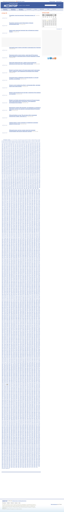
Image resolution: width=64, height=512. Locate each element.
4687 (25, 418)
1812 (21, 239)
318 (9, 154)
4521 (34, 407)
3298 (37, 331)
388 (22, 157)
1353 (21, 210)
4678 (5, 418)
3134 (12, 322)
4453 (34, 403)
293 (2, 153)
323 (19, 154)
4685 (21, 418)
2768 (30, 298)
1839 (5, 241)
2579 (25, 287)
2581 (30, 287)
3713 (14, 358)
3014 (9, 314)
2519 (5, 283)
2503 (7, 282)
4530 (16, 408)
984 (37, 187)
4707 (32, 419)
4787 (21, 424)
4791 (30, 424)
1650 (39, 228)
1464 (2, 218)
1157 (39, 198)
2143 (39, 259)
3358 (18, 335)
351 (32, 155)
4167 (2, 386)
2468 (5, 280)
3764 (14, 361)
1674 (16, 230)
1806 (7, 239)
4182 (37, 386)
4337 (2, 397)
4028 (34, 377)
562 (34, 166)
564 (37, 166)
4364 (25, 398)
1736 (2, 235)
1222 (32, 202)
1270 (25, 205)
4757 (30, 422)
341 (13, 155)
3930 (5, 371)
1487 (16, 219)
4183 (39, 386)
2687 (39, 293)
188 (2, 148)
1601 (5, 226)
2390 (21, 275)
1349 (12, 210)
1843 (14, 241)
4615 (16, 414)
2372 (18, 274)
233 (8, 150)
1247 (12, 204)
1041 (7, 191)
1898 (23, 244)
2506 (14, 282)
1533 (5, 222)
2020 (30, 252)
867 (15, 182)
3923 (28, 370)
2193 (37, 262)
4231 (32, 389)
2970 (25, 311)
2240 (28, 265)
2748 (23, 297)
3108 (30, 319)
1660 (23, 229)
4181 (34, 386)
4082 (2, 381)
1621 (12, 227)
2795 (14, 300)
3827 (2, 365)
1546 (34, 222)
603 (32, 168)
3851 (18, 366)
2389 (18, 275)
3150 (9, 323)
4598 (16, 413)
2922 (32, 308)
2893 (5, 307)
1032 (25, 190)
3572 (2, 349)
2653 (39, 291)
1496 (37, 219)
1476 (30, 218)
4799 (9, 425)
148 (6, 146)
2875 (2, 306)
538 (28, 165)
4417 (30, 401)
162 (32, 146)
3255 (16, 329)
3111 (37, 319)
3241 (23, 328)
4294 (21, 394)
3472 (7, 343)
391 (28, 157)
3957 (28, 372)
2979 (7, 312)
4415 (25, 401)
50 (39, 140)
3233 (5, 328)
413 (30, 158)
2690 (7, 294)
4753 (21, 422)
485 (8, 163)
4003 (16, 376)
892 (22, 183)
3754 (30, 360)
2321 (18, 271)
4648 (14, 416)
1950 (25, 247)
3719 (28, 358)
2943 (2, 310)
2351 (9, 273)
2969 (23, 311)
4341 (12, 397)
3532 (28, 346)
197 (19, 148)
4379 (21, 399)
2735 (32, 296)
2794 (12, 300)
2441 (21, 278)
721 (17, 174)
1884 (30, 243)
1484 (9, 219)
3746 (12, 360)
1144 (9, 198)
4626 (2, 415)
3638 (37, 352)
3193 (30, 325)
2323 (23, 271)
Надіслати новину (52, 1)
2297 (2, 270)
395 (35, 157)
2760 (12, 298)
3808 (37, 363)
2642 (14, 291)
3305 (14, 332)
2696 (21, 294)
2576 (18, 287)
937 (28, 185)
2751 (30, 297)
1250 (18, 204)
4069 (12, 380)
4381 (25, 399)
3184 (9, 325)
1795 (21, 238)
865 (11, 182)
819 (4, 180)
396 (37, 157)
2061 (7, 255)
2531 (32, 283)
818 (2, 180)
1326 (37, 208)
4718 (18, 420)
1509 (28, 220)
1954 (34, 247)
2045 (9, 254)
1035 (32, 190)
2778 (14, 299)
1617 (2, 227)
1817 (32, 239)
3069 (18, 317)
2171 (25, 261)
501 (37, 163)
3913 (5, 370)
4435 (32, 402)
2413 (34, 276)
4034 (9, 378)
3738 (32, 359)
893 (24, 183)
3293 (25, 331)
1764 (28, 236)
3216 (5, 327)
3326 (23, 333)
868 (17, 182)
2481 (34, 280)
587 (2, 168)
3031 (9, 315)
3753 (28, 360)
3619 (32, 351)
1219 (25, 202)
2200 (14, 263)
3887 (23, 368)
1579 (32, 224)
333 (37, 154)
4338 (5, 397)
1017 (30, 189)
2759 (9, 298)
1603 (9, 226)
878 (35, 182)
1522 (18, 221)
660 (21, 171)
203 (30, 148)
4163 (32, 385)
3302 (7, 332)
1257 (34, 204)
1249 (16, 204)
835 (34, 180)
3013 (7, 314)
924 (4, 185)
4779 (2, 424)
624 (32, 169)
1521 (16, 221)
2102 (23, 257)
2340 (23, 272)
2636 (39, 290)
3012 (5, 314)
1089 (39, 193)
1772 (7, 237)
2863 (14, 305)
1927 (12, 246)
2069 (25, 255)
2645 (21, 291)
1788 (5, 238)
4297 (28, 394)
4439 (2, 403)
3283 (2, 331)
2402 (9, 276)
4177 (25, 386)
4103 (12, 382)
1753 (2, 236)
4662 (7, 417)
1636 (7, 228)
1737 (5, 235)
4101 (7, 382)
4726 (37, 420)
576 (21, 167)
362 (13, 156)
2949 (16, 310)
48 (36, 140)
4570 (30, 411)
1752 (39, 235)
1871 (39, 242)
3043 (37, 315)
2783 (25, 299)
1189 (34, 200)
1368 (16, 211)
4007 (25, 376)
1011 (16, 189)
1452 (14, 217)
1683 (37, 230)
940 (34, 185)
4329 (23, 396)
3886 (21, 368)
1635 (5, 228)
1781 (28, 237)
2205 (25, 263)
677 (13, 172)
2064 (14, 255)
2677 (16, 293)
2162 (5, 261)
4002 (14, 376)
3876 (37, 367)
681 (21, 172)
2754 (37, 297)
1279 (7, 206)
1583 (2, 225)
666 (32, 171)
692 (2, 173)
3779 (9, 362)
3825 (37, 364)
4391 (9, 400)
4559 (5, 411)
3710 (7, 358)
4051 (9, 379)
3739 (34, 359)
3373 (14, 336)
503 (2, 164)
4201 (2, 388)
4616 (18, 414)
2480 (32, 280)
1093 (9, 194)
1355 (25, 210)
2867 (23, 305)
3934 (14, 371)
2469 (7, 280)
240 (21, 150)
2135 (21, 259)
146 (2, 146)
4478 (14, 405)
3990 (25, 375)
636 (15, 170)
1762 (23, 236)
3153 (16, 323)
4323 (9, 396)
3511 (18, 345)
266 (30, 151)
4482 (23, 405)
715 (6, 174)
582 (32, 167)
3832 (14, 365)
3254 (14, 329)
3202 (12, 326)
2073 (34, 255)
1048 (23, 191)
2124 (34, 258)
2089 (32, 256)
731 (35, 174)
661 (22, 171)
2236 (18, 265)
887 (13, 183)
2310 (32, 270)
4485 (30, 405)
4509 (7, 407)
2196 (5, 263)
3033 (14, 315)
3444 (21, 341)
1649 (37, 228)
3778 (7, 362)
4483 (25, 405)
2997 (9, 313)
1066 (25, 192)
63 (19, 141)
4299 (32, 394)
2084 (21, 256)
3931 (7, 371)
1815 (28, 239)
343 (17, 155)
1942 (7, 247)
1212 (9, 202)
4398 (25, 400)
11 (22, 139)
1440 (25, 216)
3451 (37, 341)
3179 (37, 324)
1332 (12, 209)
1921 (37, 245)
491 (19, 163)
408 (21, 158)
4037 (16, 378)
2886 (28, 306)
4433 (28, 402)
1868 (32, 242)
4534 (25, 408)
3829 (7, 365)
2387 (14, 275)
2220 (21, 264)
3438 (7, 341)
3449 (32, 341)
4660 (2, 417)
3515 (28, 345)
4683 (16, 418)
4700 (16, 419)
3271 (14, 330)
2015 (18, 252)
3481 (28, 343)
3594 (14, 350)
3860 (39, 366)
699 (15, 173)
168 (4, 147)
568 (6, 167)
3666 (23, 354)
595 (17, 168)
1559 (25, 223)
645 (32, 170)
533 (19, 165)
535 (22, 165)
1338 (25, 209)
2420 (12, 277)
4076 (28, 380)
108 (9, 144)
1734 (37, 234)
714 (4, 174)
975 (21, 187)
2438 (14, 278)
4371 (2, 399)
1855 (2, 242)
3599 (25, 350)
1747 (28, 235)
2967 (18, 311)
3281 (37, 330)
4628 (7, 415)
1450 (9, 217)
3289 (16, 331)
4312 (23, 395)
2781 (21, 299)
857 (35, 181)
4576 (5, 412)
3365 (34, 335)
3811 (5, 364)
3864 (9, 367)
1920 (34, 245)
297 (9, 153)
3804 (28, 363)
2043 (5, 254)
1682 (34, 230)
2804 (34, 300)
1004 (38, 188)
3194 (32, 325)
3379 (28, 336)
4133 (2, 384)
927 (9, 185)
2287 (18, 269)
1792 (14, 238)
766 (22, 176)
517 (28, 164)
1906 (2, 245)
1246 (9, 204)
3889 (28, 368)
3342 (21, 334)
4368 (34, 398)
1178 (9, 200)
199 (22, 148)
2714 (23, 295)
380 (8, 157)
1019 (34, 189)
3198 (2, 326)
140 (30, 145)
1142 (5, 198)
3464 (28, 342)
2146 (7, 260)
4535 (28, 408)
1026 (12, 190)
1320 (23, 208)
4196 (30, 387)
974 (19, 187)
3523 (7, 346)
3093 (34, 318)
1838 (2, 241)
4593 (5, 413)
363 (15, 156)
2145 (5, 260)
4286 (2, 394)
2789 (39, 299)
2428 (30, 277)
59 (13, 141)
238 (17, 150)
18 (32, 139)
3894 (39, 368)
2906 (34, 307)
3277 (28, 330)
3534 (32, 346)
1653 (7, 229)
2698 (25, 294)
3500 (32, 344)
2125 (37, 258)
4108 (23, 382)
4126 (25, 383)
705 (26, 173)
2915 (16, 308)
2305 (21, 270)
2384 (7, 275)
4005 (21, 376)
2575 (16, 287)
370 (28, 156)
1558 (23, 223)
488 (13, 163)
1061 (14, 192)
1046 (18, 191)
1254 (28, 204)
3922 (25, 370)
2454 (12, 279)
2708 (9, 295)
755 (2, 176)
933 (21, 185)
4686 (23, 418)
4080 (37, 380)
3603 (34, 350)
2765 (23, 298)
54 (6, 141)
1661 (25, 229)
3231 (39, 327)
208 (39, 148)
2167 (16, 261)
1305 (28, 207)
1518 (9, 221)
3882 (12, 368)
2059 (2, 255)
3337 (9, 334)
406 (17, 158)
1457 (25, 217)
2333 (7, 272)
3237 (14, 328)
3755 (32, 360)
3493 (16, 344)
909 (15, 184)
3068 (16, 317)
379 (6, 157)
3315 (37, 332)
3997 (2, 376)
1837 (39, 240)
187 (39, 147)
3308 (21, 332)
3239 (18, 328)
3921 (23, 370)
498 (32, 163)
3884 (16, 368)
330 (32, 154)
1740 (12, 235)
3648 (21, 353)
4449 (25, 403)
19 (33, 139)
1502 (12, 220)
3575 (9, 349)
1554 (14, 223)
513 (21, 164)
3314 (34, 332)
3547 (23, 347)
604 (34, 168)
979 (28, 187)
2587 (5, 288)
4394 (16, 400)
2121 (28, 258)
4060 (30, 379)
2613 (25, 289)
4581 (16, 412)
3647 (18, 353)
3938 (23, 371)
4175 (21, 386)
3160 (32, 323)
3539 (5, 347)
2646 (23, 291)
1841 (9, 241)
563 (35, 166)
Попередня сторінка (6, 139)
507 (9, 164)
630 (4, 170)
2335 (12, 272)
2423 (18, 277)
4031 (2, 378)
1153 (30, 198)
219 (21, 149)
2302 (14, 270)
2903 (28, 307)
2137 (25, 259)
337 (6, 155)
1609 (23, 226)
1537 (14, 222)
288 (32, 152)
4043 (30, 378)
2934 (21, 309)
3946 (2, 372)
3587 (37, 349)
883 (6, 183)
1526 (28, 221)
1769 (39, 236)
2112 (7, 258)
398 (2, 158)
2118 (21, 258)
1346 (5, 210)
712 (39, 173)
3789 (32, 362)
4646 (9, 416)
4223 (14, 389)
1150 (23, 198)
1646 (30, 228)
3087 (21, 318)
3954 (21, 372)
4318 (37, 395)
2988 (28, 312)
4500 (25, 406)
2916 (18, 308)
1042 (9, 191)
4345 (21, 397)
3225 (25, 327)
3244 (30, 328)
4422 (2, 402)
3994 (34, 375)
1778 (21, 237)
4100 (5, 382)
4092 (25, 381)
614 (13, 169)
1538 (16, 222)
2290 (25, 269)
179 (24, 147)
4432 (25, 402)
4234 (39, 389)
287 (30, 152)
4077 (30, 380)
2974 (34, 311)
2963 (9, 311)
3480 (25, 343)
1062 (16, 192)
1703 (5, 233)
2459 (23, 279)
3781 (14, 362)
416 (35, 158)
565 (39, 166)
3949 (9, 372)
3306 (16, 332)
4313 (25, 395)
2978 (5, 312)
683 (24, 172)
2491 (18, 281)
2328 (34, 271)
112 (17, 144)
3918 (16, 370)
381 (9, 157)
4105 (16, 382)
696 (9, 173)
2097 (12, 257)
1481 (2, 219)
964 (39, 186)
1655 (12, 229)
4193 (23, 387)
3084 (14, 318)
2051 (23, 254)
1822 (5, 240)
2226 (34, 264)
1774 (12, 237)
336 (4, 155)
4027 (32, 377)
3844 (2, 366)
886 (11, 183)
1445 (37, 216)
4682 (14, 418)
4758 (32, 422)
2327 (32, 271)
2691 (9, 294)
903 (4, 184)
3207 (23, 326)
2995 (5, 313)
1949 (23, 247)
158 (24, 146)
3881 (9, 368)
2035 (25, 253)
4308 (14, 395)
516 (26, 164)
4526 (7, 408)
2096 (9, 257)
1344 (39, 209)
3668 (28, 354)
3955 (23, 372)
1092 (7, 194)
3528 (18, 346)
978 (26, 187)
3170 (16, 324)
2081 (14, 256)
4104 (14, 382)
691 (39, 172)
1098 (21, 194)
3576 (12, 349)
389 (24, 157)
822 (9, 180)
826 (17, 180)
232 (6, 150)
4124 (21, 383)
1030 (21, 190)
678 (15, 172)
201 (26, 148)
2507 (16, 282)
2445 (30, 278)
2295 (37, 269)
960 (32, 186)
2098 (14, 257)
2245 (39, 265)
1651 (2, 229)
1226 (2, 203)
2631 (28, 290)
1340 (30, 209)
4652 (23, 416)
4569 (28, 411)
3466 (32, 342)
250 (39, 150)
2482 (37, 280)
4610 (5, 414)
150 (9, 146)
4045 (34, 378)
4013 (39, 376)
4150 (2, 385)
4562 (12, 411)
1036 (34, 190)
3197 (39, 325)
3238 (16, 328)
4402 (34, 400)
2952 (23, 310)
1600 (2, 226)
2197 (7, 263)
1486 (14, 219)
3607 (5, 351)
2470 (9, 280)
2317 (9, 271)
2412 (32, 276)
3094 (37, 318)
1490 (23, 219)
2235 (16, 265)
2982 (14, 312)
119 (30, 144)
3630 (18, 352)
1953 (32, 247)
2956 (32, 310)
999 (26, 188)
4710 (39, 419)
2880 (14, 306)
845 (13, 181)
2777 (12, 299)
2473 (16, 280)
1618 (5, 227)
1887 (37, 243)
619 (22, 169)
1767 (34, 236)
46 (33, 140)
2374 (23, 274)
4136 (9, 384)
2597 (28, 288)
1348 (9, 210)
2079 (9, 256)
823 (11, 180)
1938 (37, 246)
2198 (9, 263)
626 (35, 169)
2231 (7, 265)
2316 (7, 271)
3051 (16, 316)
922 (39, 184)
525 (4, 165)
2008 (2, 252)
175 (17, 147)
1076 (9, 193)
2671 (2, 293)
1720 (5, 234)
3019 (21, 314)
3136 (16, 322)
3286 (9, 331)
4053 (14, 379)
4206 (14, 388)
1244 (5, 204)
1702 (2, 233)
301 (17, 153)
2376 (28, 274)
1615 (37, 226)
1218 (23, 202)
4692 (37, 418)
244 (28, 150)
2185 (18, 262)
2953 (25, 310)
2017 (23, 252)
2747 (21, 297)
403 (11, 158)
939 (32, 185)
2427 (28, 277)
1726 (18, 234)
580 (28, 167)
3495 (21, 344)
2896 (12, 307)
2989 (30, 312)
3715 (18, 358)
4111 (30, 382)
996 (21, 188)
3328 (28, 333)
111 (15, 144)
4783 (12, 424)
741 (15, 175)
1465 (5, 218)
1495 (34, 219)
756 (4, 176)
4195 (28, 387)
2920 (28, 308)
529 (11, 165)
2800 (25, 300)
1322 (28, 208)
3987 (18, 375)
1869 (34, 242)
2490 (16, 281)
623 (30, 169)
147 (4, 146)
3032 (12, 315)
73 (33, 141)
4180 (32, 386)
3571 (39, 348)
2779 (16, 299)
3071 (23, 317)
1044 (14, 191)
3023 (30, 314)
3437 (5, 341)
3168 (12, 324)
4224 (16, 389)
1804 (2, 239)
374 (35, 156)
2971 (28, 311)
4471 (37, 404)
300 (15, 153)
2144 (2, 260)
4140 (18, 384)
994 (17, 188)
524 (2, 165)
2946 (9, 310)
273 (4, 152)
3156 (23, 323)
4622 (32, 414)
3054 (23, 316)
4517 (25, 407)
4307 (12, 395)
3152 (14, 323)
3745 (9, 360)
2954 (28, 310)
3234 (7, 328)
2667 (32, 292)
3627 (12, 352)
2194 (39, 262)
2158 (34, 260)
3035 (18, 315)
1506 (21, 220)
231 (4, 150)
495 (26, 163)
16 (29, 139)
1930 (18, 246)
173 (13, 147)
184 (34, 147)
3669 (30, 354)
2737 (37, 296)
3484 (34, 343)
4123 (18, 383)
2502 (5, 282)
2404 (14, 276)
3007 (32, 313)
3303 (9, 332)
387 (21, 157)
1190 (37, 200)
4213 (30, 388)
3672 (37, 354)
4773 (28, 423)
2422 (16, 277)
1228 (7, 203)
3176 (30, 324)
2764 (21, 298)
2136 (23, 259)
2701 (32, 294)
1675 (18, 230)
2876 (5, 306)
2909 (2, 308)
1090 (2, 194)
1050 (28, 191)
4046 (37, 378)
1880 (21, 243)
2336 (14, 272)
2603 (2, 289)
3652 (30, 353)
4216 (37, 388)
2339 (21, 272)
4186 (7, 387)
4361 (18, 398)
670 (39, 171)
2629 (23, 290)
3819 (23, 364)
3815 (14, 364)
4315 (30, 395)
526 (6, 165)
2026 (5, 253)
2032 (18, 253)
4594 (7, 413)
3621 (37, 351)
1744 (21, 235)
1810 (16, 239)
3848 (12, 366)
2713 (21, 295)
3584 (30, 349)
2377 (30, 274)
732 (37, 174)
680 (19, 172)
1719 (2, 234)
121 (34, 144)
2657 (9, 292)
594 (15, 168)
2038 (32, 253)
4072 (18, 380)
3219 (12, 327)
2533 (37, 283)
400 (6, 158)
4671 (28, 417)
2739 (2, 297)
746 (24, 175)
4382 (28, 399)
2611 (21, 289)
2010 (7, 252)
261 (21, 151)
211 (6, 149)
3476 (16, 343)
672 (4, 172)
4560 (7, 411)
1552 (9, 223)
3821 (28, 364)
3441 (14, 341)
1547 (37, 222)
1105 (37, 194)
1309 (37, 207)
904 (6, 184)
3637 (34, 352)
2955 (30, 310)
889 (17, 183)
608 (2, 169)
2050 (21, 254)
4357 (9, 398)
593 (13, 168)
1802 (37, 238)
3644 (12, 353)
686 (30, 172)
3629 (16, 352)
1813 (23, 239)
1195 (9, 201)
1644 (25, 228)
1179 (12, 200)
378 (4, 157)
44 (30, 140)
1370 (21, 211)
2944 (5, 310)
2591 (14, 288)
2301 (12, 270)
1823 (7, 240)
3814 (12, 364)
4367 (32, 398)
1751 (37, 235)
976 (22, 187)
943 (39, 185)
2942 (39, 309)
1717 (37, 233)
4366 (30, 398)
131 (13, 145)
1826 (14, 240)
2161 (2, 261)
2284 (12, 269)
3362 (28, 335)
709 (34, 173)
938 (30, 185)
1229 (9, 203)
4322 (7, 396)
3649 (23, 353)
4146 (32, 384)
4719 (21, 420)
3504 (2, 345)
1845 (18, 241)
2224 (30, 264)
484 (6, 163)
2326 (30, 271)
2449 (39, 278)
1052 (32, 191)
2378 (32, 274)
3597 (21, 350)
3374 (16, 336)
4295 (23, 394)
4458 (7, 404)
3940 (28, 371)
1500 (7, 220)
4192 (21, 387)
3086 (18, 318)
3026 (37, 314)
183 (32, 147)
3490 (9, 344)
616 (17, 169)
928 (11, 185)
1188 (32, 200)
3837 (25, 365)
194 (13, 148)
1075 (7, 193)
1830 (23, 240)
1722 (9, 234)
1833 (30, 240)
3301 (5, 332)
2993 (39, 312)
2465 (37, 279)
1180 (14, 200)
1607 (18, 226)
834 (32, 180)
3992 (30, 375)
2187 (23, 262)
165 (37, 146)
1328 (2, 209)
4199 (37, 387)
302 (19, 153)
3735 (25, 359)
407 (19, 158)
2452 (7, 279)
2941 (37, 309)
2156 (30, 260)
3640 (2, 353)
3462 (23, 342)
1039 (2, 191)
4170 (9, 386)
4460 (12, 404)
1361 (39, 210)
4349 (30, 397)
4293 (18, 394)
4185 (5, 387)
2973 (32, 311)
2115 (14, 258)
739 (11, 175)
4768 (16, 423)
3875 (34, 367)
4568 (25, 411)
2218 (16, 264)
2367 (7, 274)
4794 (37, 424)
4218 (2, 389)
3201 (9, 326)
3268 (7, 330)
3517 (32, 345)
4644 (5, 416)
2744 (14, 297)
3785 (23, 362)
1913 (18, 245)
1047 (21, 191)
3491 (12, 344)
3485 (37, 343)
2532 (34, 283)
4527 (9, 408)
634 (11, 170)
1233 (18, 203)
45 (32, 140)
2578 (23, 287)
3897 (7, 369)
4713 (7, 420)
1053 (34, 191)
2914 (14, 308)
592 (11, 168)
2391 (23, 275)
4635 (23, 415)
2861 (9, 305)
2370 (14, 274)
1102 (30, 194)
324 (21, 154)
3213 (37, 326)
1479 (37, 218)
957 (26, 186)
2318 (12, 271)
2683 (30, 293)
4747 (7, 422)
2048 (16, 254)
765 (21, 176)
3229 (34, 327)
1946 (16, 247)
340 (11, 155)
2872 (34, 305)
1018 (32, 189)
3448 (30, 341)
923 (2, 185)
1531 (39, 221)
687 (32, 172)
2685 (34, 293)
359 (8, 156)
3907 (30, 369)
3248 (39, 328)
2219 (18, 264)
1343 (37, 209)
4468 (30, 404)
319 (11, 154)
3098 (7, 319)
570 (9, 167)
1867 (30, 242)
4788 (23, 424)
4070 (14, 380)
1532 (2, 222)
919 (34, 184)
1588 (14, 225)
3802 (23, 363)
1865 (25, 242)
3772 (32, 361)
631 (6, 170)
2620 (2, 290)
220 (22, 149)
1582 (39, 224)
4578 (9, 412)
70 (29, 141)
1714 (30, 233)
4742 (34, 421)
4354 (2, 398)
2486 (7, 281)
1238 (30, 203)
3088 (23, 318)
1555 (16, 223)
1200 (21, 201)
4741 (32, 421)
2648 (28, 291)
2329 (37, 271)
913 (22, 184)
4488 (37, 405)
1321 (25, 208)
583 (34, 167)
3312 (30, 332)
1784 (34, 237)
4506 (39, 406)
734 (2, 175)
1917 (28, 245)
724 (22, 174)
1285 (21, 206)
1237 (28, 203)
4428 (16, 402)
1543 (28, 222)
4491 (5, 406)
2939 (32, 309)
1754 (5, 236)
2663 (23, 292)
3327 (25, 333)
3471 (5, 343)
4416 (28, 401)
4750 (14, 422)
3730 (14, 359)
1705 (9, 233)
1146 (14, 198)
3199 (5, 326)
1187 (30, 200)
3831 (12, 365)
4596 (12, 413)
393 (32, 157)
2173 (30, 261)
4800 (12, 425)
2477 (25, 280)
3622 (39, 351)
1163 (14, 199)
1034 (30, 190)
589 (6, 168)
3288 (14, 331)
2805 (37, 300)
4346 (23, 397)
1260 (2, 205)
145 (39, 145)
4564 (16, 411)
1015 (25, 189)
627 (37, 169)
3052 (18, 316)
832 (28, 180)
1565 (39, 223)
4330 (25, 396)
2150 (16, 260)
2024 (39, 252)
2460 (25, 279)
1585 (7, 225)
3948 (7, 372)
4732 (12, 421)
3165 (5, 324)
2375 (25, 274)
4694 (2, 419)
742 (17, 175)
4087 (14, 381)
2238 (23, 265)
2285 (14, 269)
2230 (5, 265)
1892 (9, 244)
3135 (14, 322)
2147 (9, 260)
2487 (9, 281)
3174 (25, 324)
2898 (16, 307)
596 (19, 168)
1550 (5, 223)
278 (13, 152)
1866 (28, 242)
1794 (18, 238)
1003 (35, 188)
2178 (2, 262)
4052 (12, 379)
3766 (18, 361)
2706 (5, 295)
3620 (34, 351)
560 (30, 166)
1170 (30, 199)
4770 (21, 423)
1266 (16, 205)
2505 (12, 282)
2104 (28, 257)
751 (34, 175)
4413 (21, 401)
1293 (39, 206)
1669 (5, 230)
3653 (32, 353)
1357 (30, 210)
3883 (14, 368)
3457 (12, 342)
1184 (23, 200)
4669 (23, 417)
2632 (30, 290)
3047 (7, 316)
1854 (39, 241)
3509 (14, 345)
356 (2, 156)
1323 (30, 208)
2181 (9, 262)
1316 (14, 208)
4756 (28, 422)
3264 (37, 329)
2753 (34, 297)
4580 (14, 412)
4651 (21, 416)
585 (37, 167)
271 (39, 151)
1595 (30, 225)
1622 (14, 227)
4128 (30, 383)
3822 (30, 364)
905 (8, 184)
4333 (32, 396)
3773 (34, 361)
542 (35, 165)
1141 (2, 198)
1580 (34, 224)
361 (11, 156)
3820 (25, 364)
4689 (30, 418)
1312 (5, 208)
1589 (16, 225)
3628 (14, 352)
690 (37, 172)
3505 (5, 345)
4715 (12, 420)
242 (24, 150)
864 (9, 182)
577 (22, 167)
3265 (39, 329)
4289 (9, 394)
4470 (34, 404)
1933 (25, 246)
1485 (12, 219)
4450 (28, 403)
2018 (25, 252)
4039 (21, 378)
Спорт (48, 9)
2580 (28, 287)
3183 (7, 325)
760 (11, 176)
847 (17, 181)
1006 (5, 189)
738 (9, 175)
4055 (18, 379)
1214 (14, 202)
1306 (30, 207)
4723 (30, 420)
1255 (30, 204)
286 (28, 152)
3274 (21, 330)
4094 (30, 381)
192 (9, 148)
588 (4, 168)
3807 (34, 363)
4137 (12, 384)
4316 (32, 395)
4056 (21, 379)
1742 (16, 235)
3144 (34, 322)
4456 (2, 404)
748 (28, 175)
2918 (23, 308)
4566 (21, 411)
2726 (12, 296)
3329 (30, 333)
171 (9, 147)
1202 (25, 201)
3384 (39, 336)
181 (28, 147)
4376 (14, 399)
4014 (2, 377)
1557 (21, 223)
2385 (9, 275)
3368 (2, 336)
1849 (28, 241)
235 (11, 150)
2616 (32, 289)
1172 (34, 199)
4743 (37, 421)
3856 (30, 366)
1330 (7, 209)
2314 (2, 271)
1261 (5, 205)
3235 (9, 328)
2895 (9, 307)
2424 (21, 277)
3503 (39, 344)
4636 (25, 415)
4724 (32, 420)
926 (8, 185)
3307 (18, 332)
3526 (14, 346)
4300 (34, 394)
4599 (18, 413)
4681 (12, 418)
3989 (23, 375)
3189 (21, 325)
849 (21, 181)
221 (24, 149)
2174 (32, 261)
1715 (32, 233)
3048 (9, 316)
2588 (7, 288)
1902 (32, 244)
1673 (14, 230)
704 (24, 173)
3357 (16, 335)
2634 (34, 290)
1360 (37, 210)
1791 (12, 238)
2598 (30, 288)
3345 (28, 334)
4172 (14, 386)
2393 (28, 275)
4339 (7, 397)
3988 (21, 375)
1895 (16, 244)
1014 (23, 189)
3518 (34, 345)
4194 (25, 387)
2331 (2, 272)
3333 (39, 333)
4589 (34, 412)
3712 (12, 358)
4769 (18, 423)
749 (30, 175)
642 (26, 170)
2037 (30, 253)
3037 (23, 315)
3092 (32, 318)
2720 (37, 295)
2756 (2, 298)
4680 (9, 418)
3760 (5, 361)
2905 (32, 307)
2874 (39, 305)
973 (17, 187)
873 (26, 182)
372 (32, 156)
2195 (2, 263)
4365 (28, 398)
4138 (14, 384)
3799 (16, 363)
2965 (14, 311)
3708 (2, 358)
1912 (16, 245)
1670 (7, 230)
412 (28, 158)
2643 (16, 291)
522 (37, 164)
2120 (25, 258)
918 (32, 184)
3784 (21, 362)
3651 (28, 353)
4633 (18, 415)
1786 (39, 237)
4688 (28, 418)
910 (17, 184)
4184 (2, 387)
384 (15, 157)
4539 (37, 408)
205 (34, 148)
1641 (18, 228)
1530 (37, 221)
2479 (30, 280)
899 (35, 183)
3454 (5, 342)
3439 (9, 341)
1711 (23, 233)
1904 (37, 244)
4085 (9, 381)
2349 (5, 273)
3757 (37, 360)
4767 (14, 423)
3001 (18, 313)
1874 (7, 243)
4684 (18, 418)
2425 (23, 277)
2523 (14, 283)
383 (13, 157)
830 (24, 180)
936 (26, 185)
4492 (7, 406)
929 (13, 185)
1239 (32, 203)
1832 (28, 240)
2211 (39, 263)
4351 (34, 397)
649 (39, 170)
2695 (18, 294)
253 (6, 151)
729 (32, 174)
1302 (21, 207)
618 (21, 169)
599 (24, 168)
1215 (16, 202)
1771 (5, 237)
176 (19, 147)
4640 (34, 415)
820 (6, 180)
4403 (37, 400)
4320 (2, 396)
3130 (2, 322)
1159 (5, 199)
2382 (2, 275)
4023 (23, 377)
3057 (30, 316)
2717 (30, 295)
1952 (30, 247)
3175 (28, 324)
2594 (21, 288)
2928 (7, 309)
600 (26, 168)
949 (11, 186)
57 (10, 141)
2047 (14, 254)
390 (26, 157)
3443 (18, 341)
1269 (23, 205)
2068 (23, 255)
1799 (30, 238)
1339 (28, 209)
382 (11, 157)
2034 (23, 253)
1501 (9, 220)
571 (11, 167)
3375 (18, 336)
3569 (34, 348)
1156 (37, 198)
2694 (16, 294)
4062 (34, 379)
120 (32, 144)
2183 (14, 262)
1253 (25, 204)
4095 (32, 381)
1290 (32, 206)
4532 (21, 408)
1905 (39, 244)
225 (32, 149)
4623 (34, 414)
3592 (9, 350)
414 (32, 158)
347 (24, 155)
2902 (25, 307)
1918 (30, 245)
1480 (39, 218)
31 (12, 140)
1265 (14, 205)
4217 (39, 388)
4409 (12, 401)
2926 (2, 309)
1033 (28, 190)
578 (24, 167)
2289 (23, 269)
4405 (2, 401)
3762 (9, 361)
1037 (37, 190)
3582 (25, 349)
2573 (12, 287)
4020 (16, 377)
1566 (2, 224)
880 (39, 182)
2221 (23, 264)
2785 (30, 299)
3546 (21, 347)
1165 (18, 199)
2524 (16, 283)
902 (2, 184)
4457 (5, 404)
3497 (25, 344)
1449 (7, 217)
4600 (21, 413)
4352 (37, 397)
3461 (21, 342)
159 (26, 146)
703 (22, 173)
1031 (23, 190)
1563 (34, 223)
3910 (37, 369)
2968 (21, 311)
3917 (14, 370)
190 (6, 148)
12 (23, 139)
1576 (25, 224)
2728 (16, 296)
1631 (34, 227)
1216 (18, 202)
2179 (5, 262)
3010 (39, 313)
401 (8, 158)
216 (15, 149)
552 (15, 166)
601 (28, 168)
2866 (21, 305)
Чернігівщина (5, 9)
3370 (7, 336)
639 (21, 170)
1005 (2, 189)
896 (30, 183)
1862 (18, 242)
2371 (16, 274)
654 (9, 171)
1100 (25, 194)
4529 (14, 408)
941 (35, 185)
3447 (28, 341)
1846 (21, 241)
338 (8, 155)
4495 (14, 406)
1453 (16, 217)
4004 (18, 376)
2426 (25, 277)
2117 (18, 258)
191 (8, 148)
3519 (37, 345)
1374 (30, 211)
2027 (7, 253)
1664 (32, 229)
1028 (16, 190)
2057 (37, 254)
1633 (39, 227)
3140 (25, 322)
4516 (23, 407)
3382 (34, 336)
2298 (5, 270)
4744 (39, 421)
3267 (5, 330)
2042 (2, 254)
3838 (28, 365)
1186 (28, 200)
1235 (23, 203)
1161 (9, 199)
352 (34, 155)
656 (13, 171)
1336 (21, 209)
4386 (37, 399)
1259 (39, 204)
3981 (5, 375)
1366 (12, 211)
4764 (7, 423)
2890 (37, 306)
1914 (21, 245)
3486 (39, 343)
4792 (32, 424)
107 (8, 144)
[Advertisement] (21, 42)
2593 (18, 288)
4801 (14, 425)
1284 (18, 206)
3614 (21, 351)
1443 (32, 216)
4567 (23, 411)
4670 (25, 417)
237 (15, 150)
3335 (5, 334)
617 (19, 169)
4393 (14, 400)
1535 (9, 222)
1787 (2, 238)
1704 (7, 233)
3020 (23, 314)
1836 (37, 240)
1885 (32, 243)
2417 (5, 277)
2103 (25, 257)
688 (34, 172)
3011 (2, 314)
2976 (39, 311)
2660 (16, 292)
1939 (39, 246)
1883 (28, 243)
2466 (39, 279)
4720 (23, 420)
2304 (18, 270)
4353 (39, 397)
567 (4, 167)
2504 (9, 282)
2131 (12, 259)
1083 (25, 193)
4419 (34, 401)
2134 (18, 259)
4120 (12, 383)
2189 (28, 262)
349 (28, 155)
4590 (37, 412)
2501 (2, 282)
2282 (7, 269)
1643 (23, 228)
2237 (21, 265)
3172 (21, 324)
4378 (18, 399)
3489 (7, 344)
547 (6, 166)
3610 (12, 351)
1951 (28, 247)
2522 (12, 283)
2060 (5, 255)
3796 (9, 363)
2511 (25, 282)
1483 (7, 219)
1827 (16, 240)
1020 (37, 189)
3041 (32, 315)
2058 (39, 254)
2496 (30, 281)
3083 (12, 318)
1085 (30, 193)
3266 (2, 330)
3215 (2, 327)
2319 (14, 271)
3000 (16, 313)
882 (4, 183)
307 (28, 153)
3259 (25, 329)
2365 (2, 274)
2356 (21, 273)
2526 (21, 283)
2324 (25, 271)
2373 (21, 274)
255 (9, 151)
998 (24, 188)
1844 (16, 241)
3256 (18, 329)
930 (15, 185)
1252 (23, 204)
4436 (34, 402)
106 (6, 144)
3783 (18, 362)
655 (11, 171)
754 (39, 175)
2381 (39, 274)
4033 (7, 378)
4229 (28, 389)
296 (8, 153)
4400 (30, 400)
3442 (16, 341)
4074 (23, 380)
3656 (39, 353)
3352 (5, 335)
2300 (9, 270)
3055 (25, 316)
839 (2, 181)
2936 (25, 309)
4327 (18, 396)
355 (39, 155)
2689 (5, 294)
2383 (5, 275)
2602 (39, 288)
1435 (14, 216)
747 (26, 175)
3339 (14, 334)
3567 (30, 348)
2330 (39, 271)
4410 (14, 401)
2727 (14, 296)
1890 (5, 244)
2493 (23, 281)
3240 (21, 328)
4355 (5, 398)
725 (24, 174)
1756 (9, 236)
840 (4, 181)
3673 (39, 354)
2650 (32, 291)
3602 (32, 350)
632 (8, 170)
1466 (7, 218)
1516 (5, 221)
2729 (18, 296)
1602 (7, 226)
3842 (37, 365)
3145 (37, 322)
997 (22, 188)
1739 (9, 235)
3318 (5, 333)
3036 (21, 315)
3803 (25, 363)
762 (15, 176)
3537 (39, 346)
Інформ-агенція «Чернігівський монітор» (11, 5)
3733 (21, 359)
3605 (39, 350)
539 (30, 165)
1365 (9, 211)
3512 (21, 345)
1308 (34, 207)
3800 (18, 363)
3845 (5, 366)
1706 (12, 233)
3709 (5, 358)
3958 (30, 372)
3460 (18, 342)
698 (13, 173)
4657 (34, 416)
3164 (2, 324)
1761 (21, 236)
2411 (30, 276)
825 (15, 180)
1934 (28, 246)
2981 (12, 312)
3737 (30, 359)
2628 (21, 290)
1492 (28, 219)
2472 (14, 280)
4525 (5, 408)
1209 (2, 202)
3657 (2, 354)
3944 (37, 371)
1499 (5, 220)
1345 (2, 210)
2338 (18, 272)
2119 (23, 258)
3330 (32, 333)
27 (6, 140)
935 (24, 185)
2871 (32, 305)
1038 (39, 190)
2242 (32, 265)
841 (6, 181)
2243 (34, 265)
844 (11, 181)
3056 (28, 316)
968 (8, 187)
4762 (2, 423)
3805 (30, 363)
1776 (16, 237)
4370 (39, 398)
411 (26, 158)
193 (11, 148)
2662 (21, 292)
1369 (18, 211)
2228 (39, 264)
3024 (32, 314)
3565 (25, 348)
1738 (7, 235)
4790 (28, 424)
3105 (23, 319)
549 (9, 166)
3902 (18, 369)
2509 (21, 282)
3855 (28, 366)
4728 (2, 421)
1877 (14, 243)
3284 (5, 331)
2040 (37, 253)
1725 (16, 234)
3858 (34, 366)
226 (34, 149)
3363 (30, 335)
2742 (9, 297)
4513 (16, 407)
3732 (18, 359)
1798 (28, 238)
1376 (34, 211)
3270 (12, 330)
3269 (9, 330)
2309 (30, 270)
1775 (14, 237)
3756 (34, 360)
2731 (23, 296)
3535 (34, 346)
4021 (18, 377)
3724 (39, 358)
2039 (34, 253)
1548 (39, 222)
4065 (2, 380)
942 (37, 185)
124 (39, 144)
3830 (9, 365)
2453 (9, 279)
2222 (25, 264)
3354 (9, 335)
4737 (23, 421)
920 (35, 184)
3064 (7, 317)
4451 (30, 403)
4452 (32, 403)
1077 (12, 193)
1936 (32, 246)
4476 (9, 405)
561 (32, 166)
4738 (25, 421)
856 (34, 181)
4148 (37, 384)
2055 (32, 254)
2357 (23, 273)
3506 (7, 345)
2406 (18, 276)
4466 (25, 404)
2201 (16, 263)
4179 (30, 386)
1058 (7, 192)
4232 (34, 389)
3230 (37, 327)
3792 (39, 362)
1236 (25, 203)
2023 (37, 252)
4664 (12, 417)
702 (21, 173)
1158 (2, 199)
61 (16, 141)
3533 (30, 346)
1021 (39, 189)
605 (35, 168)
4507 (2, 407)
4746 (5, 422)
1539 (18, 222)
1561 (30, 223)
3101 (14, 319)
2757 (5, 298)
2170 (23, 261)
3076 (34, 317)
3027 (39, 314)
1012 (18, 189)
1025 (9, 190)
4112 (32, 382)
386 (19, 157)
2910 (5, 308)
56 (9, 141)
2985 (21, 312)
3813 (9, 364)
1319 (21, 208)
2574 (14, 287)
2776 (9, 299)
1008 (9, 189)
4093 (28, 381)
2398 (39, 275)
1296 (7, 207)
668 (35, 171)
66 (23, 141)
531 (15, 165)
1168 (25, 199)
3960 (34, 372)
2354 (16, 273)
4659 (39, 416)
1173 (37, 199)
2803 (32, 300)
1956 (39, 247)
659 (19, 171)
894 (26, 183)
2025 (2, 253)
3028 (2, 315)
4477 (12, 405)
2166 (14, 261)
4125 (23, 383)
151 (11, 146)
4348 (28, 397)
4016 (7, 377)
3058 (32, 316)
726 (26, 174)
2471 (12, 280)
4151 (5, 385)
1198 (16, 201)
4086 (12, 381)
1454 (18, 217)
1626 (23, 227)
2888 (32, 306)
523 (39, 164)
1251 (21, 204)
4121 (14, 383)
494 (24, 163)
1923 (2, 246)
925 (6, 185)
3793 (2, 363)
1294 (2, 207)
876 (32, 182)
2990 (32, 312)
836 (35, 180)
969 (9, 187)
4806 (25, 425)
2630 (25, 290)
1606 (16, 226)
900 (37, 183)
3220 (14, 327)
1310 (39, 207)
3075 (32, 317)
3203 (14, 326)
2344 (32, 272)
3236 (12, 328)
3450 (34, 341)
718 (11, 174)
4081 (39, 380)
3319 (7, 333)
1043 (12, 191)
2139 (30, 259)
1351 (16, 210)
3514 (25, 345)
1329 (5, 209)
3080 (5, 318)
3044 (39, 315)
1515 (2, 221)
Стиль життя (29, 9)
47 (35, 140)
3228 (32, 327)
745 (22, 175)
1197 (14, 201)
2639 (7, 291)
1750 (34, 235)
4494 (12, 406)
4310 (18, 395)
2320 (16, 271)
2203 (21, 263)
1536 (12, 222)
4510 (9, 407)
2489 (14, 281)
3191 (25, 325)
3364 (32, 335)
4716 (14, 420)
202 (28, 148)
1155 (34, 198)
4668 (21, 417)
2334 (9, 272)
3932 (9, 371)
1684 (39, 230)
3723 (37, 358)
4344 (18, 397)
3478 (21, 343)
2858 (2, 305)
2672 (5, 293)
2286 (16, 269)
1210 (5, 202)
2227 (37, 264)
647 (35, 170)
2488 (12, 281)
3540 (7, 347)
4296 (25, 394)
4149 (39, 384)
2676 (14, 293)
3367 (39, 335)
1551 (7, 223)
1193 (5, 201)
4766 (12, 423)
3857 (32, 366)
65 (22, 141)
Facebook (22, 1)
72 (32, 141)
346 (22, 155)
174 (15, 147)
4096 (34, 381)
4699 (14, 419)
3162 (37, 323)
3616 (25, 351)
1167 (23, 199)
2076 (2, 256)
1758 (14, 236)
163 (34, 146)
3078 (39, 317)
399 (4, 158)
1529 (34, 221)
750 (32, 175)
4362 (21, 398)
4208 (18, 388)
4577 (7, 412)
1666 (37, 229)
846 (15, 181)
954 (21, 186)
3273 (18, 330)
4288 (7, 394)
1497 (39, 219)
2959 (39, 310)
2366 (5, 274)
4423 (5, 402)
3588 (39, 349)
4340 (9, 397)
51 (2, 141)
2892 (2, 307)
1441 (28, 216)
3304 (12, 332)
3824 (34, 364)
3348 (34, 334)
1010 (14, 189)
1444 (34, 216)
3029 (5, 315)
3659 (7, 354)
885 (9, 183)
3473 (9, 343)
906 (9, 184)
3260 (28, 329)
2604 (5, 289)
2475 (21, 280)
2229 (2, 265)
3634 (28, 352)
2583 (34, 287)
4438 (39, 402)
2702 (34, 294)
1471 (18, 218)
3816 (16, 364)
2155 (28, 260)
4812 (39, 425)
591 (9, 168)
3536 (37, 346)
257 (13, 151)
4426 (12, 402)
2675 (12, 293)
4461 (14, 404)
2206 (28, 263)
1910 (12, 245)
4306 (9, 395)
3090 (28, 318)
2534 (39, 283)
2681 (25, 293)
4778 (39, 423)
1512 (34, 220)
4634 (21, 415)
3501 (34, 344)
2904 (30, 307)
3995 (37, 375)
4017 (9, 377)
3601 (30, 350)
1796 (23, 238)
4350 (32, 397)
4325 (14, 396)
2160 (39, 260)
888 (15, 183)
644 (30, 170)
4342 (14, 397)
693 (4, 173)
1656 (14, 229)
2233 (12, 265)
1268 (21, 205)
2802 (30, 300)
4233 (37, 389)
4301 (37, 394)
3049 (12, 316)
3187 (16, 325)
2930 (12, 309)
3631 (21, 352)
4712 (5, 420)
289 (34, 152)
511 (17, 164)
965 (2, 187)
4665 (14, 417)
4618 (23, 414)
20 (35, 139)
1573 (18, 224)
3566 (28, 348)
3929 (2, 371)
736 (6, 175)
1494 (32, 219)
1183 (21, 200)
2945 (7, 310)
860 (2, 182)
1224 (37, 202)
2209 (34, 263)
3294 (28, 331)
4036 (14, 378)
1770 (2, 237)
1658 (18, 229)
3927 (37, 370)
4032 (5, 378)
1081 (21, 193)
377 (2, 157)
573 (15, 167)
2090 (34, 256)
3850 (16, 366)
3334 (2, 334)
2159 (37, 260)
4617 (21, 414)
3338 (12, 334)
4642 (39, 415)
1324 (32, 208)
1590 (18, 225)
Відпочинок (42, 9)
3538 (2, 347)
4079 (34, 380)
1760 (18, 236)
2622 (7, 290)
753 (37, 175)
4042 (28, 378)
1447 (2, 217)
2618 (37, 289)
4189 (14, 387)
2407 (21, 276)
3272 (16, 330)
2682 (28, 293)
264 (26, 151)
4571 (32, 411)
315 (4, 154)
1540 (21, 222)
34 (16, 140)
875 (30, 182)
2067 (21, 255)
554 (19, 166)
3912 (2, 370)
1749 (32, 235)
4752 (18, 422)
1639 (14, 228)
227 (35, 149)
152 (13, 146)
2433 (2, 278)
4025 (28, 377)
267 (32, 151)
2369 (12, 274)
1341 (32, 209)
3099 (9, 319)
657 (15, 171)
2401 (7, 276)
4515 (21, 407)
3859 (37, 366)
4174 (18, 386)
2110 (2, 258)
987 (4, 188)
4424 (7, 402)
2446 (32, 278)
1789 (7, 238)
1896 (18, 244)
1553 (12, 223)
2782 (23, 299)
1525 (25, 221)
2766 (25, 298)
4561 (9, 411)
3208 (25, 326)
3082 (9, 318)
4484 (28, 405)
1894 (14, 244)
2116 (16, 258)
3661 (12, 354)
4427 (14, 402)
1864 (23, 242)
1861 (16, 242)
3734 (23, 359)
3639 (39, 352)
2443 (25, 278)
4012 (37, 376)
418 (39, 158)
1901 (30, 244)
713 (2, 174)
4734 (16, 421)
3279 (32, 330)
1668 (2, 230)
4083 (5, 381)
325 (22, 154)
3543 (14, 347)
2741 (7, 297)
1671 (9, 230)
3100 (12, 319)
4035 (12, 378)
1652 (5, 229)
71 (30, 141)
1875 (9, 243)
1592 (23, 225)
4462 (16, 404)
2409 (25, 276)
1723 (12, 234)
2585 (39, 287)
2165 (12, 261)
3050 (14, 316)
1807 (9, 239)
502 (39, 163)
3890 (30, 368)
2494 (25, 281)
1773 (9, 237)
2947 (12, 310)
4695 (5, 419)
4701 (18, 419)
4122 (16, 383)
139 (28, 145)
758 (8, 176)
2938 (30, 309)
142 (34, 145)
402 (9, 158)
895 (28, 183)
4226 (21, 389)
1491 (25, 219)
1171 (32, 199)
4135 (7, 384)
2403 (12, 276)
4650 (18, 416)
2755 (39, 297)
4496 (16, 406)
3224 (23, 327)
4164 (34, 385)
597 (21, 168)
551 (13, 166)
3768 (23, 361)
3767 (21, 361)
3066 (12, 317)
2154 (25, 260)
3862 (5, 367)
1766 (32, 236)
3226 (28, 327)
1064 (21, 192)
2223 (28, 264)
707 (30, 173)
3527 (16, 346)
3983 (9, 375)
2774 (5, 299)
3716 (21, 358)
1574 (21, 224)
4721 (25, 420)
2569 (2, 287)
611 (8, 169)
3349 (37, 334)
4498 (21, 406)
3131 (5, 322)
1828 (18, 240)
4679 (7, 418)
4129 (32, 383)
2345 (34, 272)
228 (37, 149)
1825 (12, 240)
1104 (34, 194)
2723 (5, 296)
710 (35, 173)
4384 (32, 399)
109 (11, 144)
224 (30, 149)
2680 (23, 293)
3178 (34, 324)
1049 (25, 191)
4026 (30, 377)
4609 (2, 414)
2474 (18, 280)
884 (8, 183)
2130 (9, 259)
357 (4, 156)
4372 (5, 399)
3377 (23, 336)
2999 (14, 313)
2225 (32, 264)
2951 (21, 310)
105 (4, 144)
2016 (21, 252)
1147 (16, 198)
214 (11, 149)
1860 (14, 242)
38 (22, 140)
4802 (16, 425)
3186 (14, 325)
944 (2, 186)
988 (6, 188)
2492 (21, 281)
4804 (21, 425)
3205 (18, 326)
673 (6, 172)
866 (13, 182)
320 (13, 154)
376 (39, 156)
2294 (34, 269)
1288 (28, 206)
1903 (34, 244)
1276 (39, 205)
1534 (7, 222)
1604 (12, 226)
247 (34, 150)
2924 (37, 308)
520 (34, 164)
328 (28, 154)
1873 (5, 243)
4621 (30, 414)
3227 (30, 327)
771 (32, 176)
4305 (7, 395)
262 (22, 151)
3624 (5, 352)
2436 (9, 278)
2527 (23, 283)
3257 (21, 329)
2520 (7, 283)
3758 (39, 360)
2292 (30, 269)
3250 (5, 329)
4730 (7, 421)
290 (35, 152)
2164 (9, 261)
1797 (25, 238)
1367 (14, 211)
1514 (39, 220)
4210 (23, 388)
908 (13, 184)
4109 (25, 382)
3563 (21, 348)
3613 (18, 351)
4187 (9, 387)
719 (13, 174)
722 (19, 174)
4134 (5, 384)
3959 (32, 372)
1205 (32, 201)
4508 (5, 407)
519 (32, 164)
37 (20, 140)
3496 (23, 344)
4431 (23, 402)
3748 (16, 360)
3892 (34, 368)
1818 (34, 239)
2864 (16, 305)
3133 (9, 322)
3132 (7, 322)
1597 (34, 225)
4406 (5, 401)
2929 (9, 309)
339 (9, 155)
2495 (28, 281)
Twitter (20, 1)
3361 (25, 335)
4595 (9, 413)
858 (37, 181)
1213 (12, 202)
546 (4, 166)
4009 (30, 376)
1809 (14, 239)
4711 (2, 420)
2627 (18, 290)
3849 (14, 366)
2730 (21, 296)
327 (26, 154)
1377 (37, 211)
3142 (30, 322)
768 (26, 176)
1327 (39, 208)
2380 (37, 274)
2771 (37, 298)
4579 (12, 412)
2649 (30, 291)
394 (34, 157)
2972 (30, 311)
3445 (23, 341)
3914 (7, 370)
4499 (23, 406)
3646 (16, 353)
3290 (18, 331)
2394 (30, 275)
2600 (34, 288)
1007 (7, 189)
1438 (21, 216)
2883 (21, 306)
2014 (16, 252)
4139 (16, 384)
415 (34, 158)
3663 (16, 354)
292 (39, 152)
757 (6, 176)
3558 (9, 348)
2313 (39, 270)
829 (22, 180)
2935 (23, 309)
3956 (25, 372)
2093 (2, 257)
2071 (30, 255)
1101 (28, 194)
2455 (14, 279)
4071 (16, 380)
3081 (7, 318)
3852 (21, 366)
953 (19, 186)
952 (17, 186)
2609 (16, 289)
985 (39, 187)
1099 (23, 194)
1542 (25, 222)
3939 (25, 371)
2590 (12, 288)
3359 (21, 335)
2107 (34, 257)
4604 (30, 413)
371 (30, 156)
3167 (9, 324)
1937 (34, 246)
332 (35, 154)
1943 (9, 247)
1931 (21, 246)
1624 (18, 227)
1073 (2, 193)
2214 (7, 264)
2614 (28, 289)
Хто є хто (54, 9)
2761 (14, 298)
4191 (18, 387)
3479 (23, 343)
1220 (28, 202)
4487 (34, 405)
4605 (32, 413)
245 (30, 150)
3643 (9, 353)
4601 (23, 413)
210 (4, 149)
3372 (12, 336)
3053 (21, 316)
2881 (16, 306)
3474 (12, 343)
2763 (18, 298)
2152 (21, 260)
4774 (30, 423)
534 (21, 165)
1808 (12, 239)
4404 (39, 400)
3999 (7, 376)
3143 (32, 322)
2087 (28, 256)
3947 (5, 372)
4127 (28, 383)
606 (37, 168)
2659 (14, 292)
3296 (32, 331)
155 (19, 146)
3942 (32, 371)
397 (39, 157)
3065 (9, 317)
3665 (21, 354)
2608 (14, 289)
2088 (30, 256)
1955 (37, 247)
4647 (12, 416)
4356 (7, 398)
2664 (25, 292)
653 (8, 171)
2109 (39, 257)
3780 (12, 362)
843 (9, 181)
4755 (25, 422)
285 (26, 152)
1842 (12, 241)
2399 (2, 276)
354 (37, 155)
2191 (32, 262)
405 (15, 158)
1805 (5, 239)
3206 (21, 326)
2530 (30, 283)
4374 (9, 399)
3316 (39, 332)
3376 (21, 336)
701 (19, 173)
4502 (30, 406)
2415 (39, 276)
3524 (9, 346)
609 (4, 169)
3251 (7, 329)
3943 (34, 371)
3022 (28, 314)
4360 (16, 398)
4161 (28, 385)
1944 (12, 247)
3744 (7, 360)
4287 (5, 394)
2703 (37, 294)
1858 (9, 242)
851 (24, 181)
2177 (39, 261)
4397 (23, 400)
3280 (34, 330)
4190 (16, 387)
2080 (12, 256)
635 (13, 170)
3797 (12, 363)
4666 (16, 417)
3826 (39, 364)
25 (3, 140)
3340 (16, 334)
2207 (30, 263)
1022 (2, 190)
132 (15, 145)
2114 (12, 258)
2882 (18, 306)
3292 (23, 331)
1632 (37, 227)
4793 (34, 424)
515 (24, 164)
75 (36, 141)
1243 (2, 204)
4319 (39, 395)
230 (2, 150)
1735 (39, 234)
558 (26, 166)
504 (4, 164)
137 (24, 145)
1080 (18, 193)
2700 (30, 294)
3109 (32, 319)
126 (4, 145)
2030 (14, 253)
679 (17, 172)
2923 (34, 308)
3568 (32, 348)
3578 (16, 349)
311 (35, 153)
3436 (2, 341)
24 (2, 140)
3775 (39, 361)
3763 (12, 361)
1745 (23, 235)
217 (17, 149)
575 (19, 167)
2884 (23, 306)
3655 (37, 353)
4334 (34, 396)
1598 (37, 225)
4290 (12, 394)
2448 (37, 278)
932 (19, 185)
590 (8, 168)
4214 (32, 388)
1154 (32, 198)
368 (24, 156)
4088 (16, 381)
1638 (12, 228)
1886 (34, 243)
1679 (28, 230)
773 (35, 176)
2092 (39, 256)
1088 (37, 193)
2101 (21, 257)
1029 (18, 190)
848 (19, 181)
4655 (30, 416)
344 (19, 155)
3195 (34, 325)
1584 (5, 225)
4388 (2, 400)
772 (34, 176)
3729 (12, 359)
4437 (37, 402)
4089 (18, 381)
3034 (16, 315)
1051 (30, 191)
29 (9, 140)
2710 (14, 295)
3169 (14, 324)
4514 (18, 407)
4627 (5, 415)
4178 (28, 386)
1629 (30, 227)
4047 (39, 378)
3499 (30, 344)
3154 (18, 323)
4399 (28, 400)
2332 (5, 272)
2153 (23, 260)
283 (22, 152)
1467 (9, 218)
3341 (18, 334)
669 (37, 171)
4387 (39, 399)
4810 (34, 425)
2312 (37, 270)
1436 (16, 216)
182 (30, 147)
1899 (25, 244)
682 (22, 172)
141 (32, 145)
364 (17, 156)
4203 (7, 388)
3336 (7, 334)
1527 (30, 221)
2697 (23, 294)
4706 (30, 419)
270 (37, 151)
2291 (28, 269)
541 (34, 165)
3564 (23, 348)
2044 (7, 254)
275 (8, 152)
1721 (7, 234)
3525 (12, 346)
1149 (21, 198)
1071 (37, 192)
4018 (12, 377)
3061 (39, 316)
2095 (7, 257)
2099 (16, 257)
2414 (37, 276)
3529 (21, 346)
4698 (12, 419)
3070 (21, 317)
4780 (5, 424)
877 (34, 182)
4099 (2, 382)
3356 (14, 335)
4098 (39, 381)
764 (19, 176)
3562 (18, 348)
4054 (16, 379)
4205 (12, 388)
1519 (12, 221)
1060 (12, 192)
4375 (12, 399)
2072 (32, 255)
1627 (25, 227)
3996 (39, 375)
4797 (5, 425)
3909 (34, 369)
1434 (12, 216)
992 (13, 188)
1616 (39, 226)
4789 (25, 424)
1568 (7, 224)
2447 (34, 278)
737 (8, 175)
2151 (18, 260)
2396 (34, 275)
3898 (9, 369)
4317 (34, 395)
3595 (16, 350)
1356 (28, 210)
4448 (23, 403)
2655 (5, 292)
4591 (39, 412)
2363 (37, 273)
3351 (2, 335)
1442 (30, 216)
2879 (12, 306)
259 (17, 151)
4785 (16, 424)
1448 (5, 217)
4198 (34, 387)
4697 (9, 419)
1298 (12, 207)
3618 (30, 351)
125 (2, 145)
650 (2, 171)
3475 (14, 343)
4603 (28, 413)
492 (21, 163)
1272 (30, 205)
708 (32, 173)
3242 (25, 328)
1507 (23, 220)
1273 (32, 205)
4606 (34, 413)
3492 (14, 344)
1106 (39, 194)
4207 (16, 388)
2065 (16, 255)
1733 (34, 234)
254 (8, 151)
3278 (30, 330)
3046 (5, 316)
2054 (30, 254)
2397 (37, 275)
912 (21, 184)
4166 (39, 385)
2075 (39, 255)
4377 (16, 399)
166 (39, 146)
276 (9, 152)
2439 (16, 278)
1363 (5, 211)
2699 (28, 294)
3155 (21, 323)
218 (19, 149)
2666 (30, 292)
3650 (25, 353)
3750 (21, 360)
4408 (9, 401)
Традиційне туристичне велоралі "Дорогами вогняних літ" (22, 15)
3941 (30, 371)
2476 (23, 280)
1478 (34, 218)
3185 (12, 325)
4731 (9, 421)
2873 (37, 305)
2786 (32, 299)
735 (4, 175)
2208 (32, 263)
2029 (12, 253)
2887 (30, 306)
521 (35, 164)
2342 (28, 272)
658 (17, 171)
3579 (18, 349)
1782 (30, 237)
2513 (30, 282)
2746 (18, 297)
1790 (9, 238)
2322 (21, 271)
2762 (16, 298)
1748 (30, 235)
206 (35, 148)
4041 (25, 378)
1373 (28, 211)
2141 (34, 259)
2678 (18, 293)
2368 (9, 274)
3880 (7, 368)
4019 (14, 377)
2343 (30, 272)
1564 (37, 223)
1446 (39, 216)
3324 (18, 333)
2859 (5, 305)
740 (13, 175)
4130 (34, 383)
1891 (7, 244)
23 (39, 139)
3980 (2, 375)
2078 (7, 256)
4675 (37, 417)
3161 (34, 323)
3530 (23, 346)
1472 (21, 218)
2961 (5, 311)
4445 (16, 403)
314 (2, 154)
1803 (39, 238)
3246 (34, 328)
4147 (34, 384)
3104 (21, 319)
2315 (5, 271)
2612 (23, 289)
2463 (32, 279)
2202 (18, 263)
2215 (9, 264)
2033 (21, 253)
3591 (7, 350)
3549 (28, 347)
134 (19, 145)
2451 (5, 279)
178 (22, 147)
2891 (39, 306)
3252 (9, 329)
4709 (37, 419)
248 (35, 150)
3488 (5, 344)
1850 (30, 241)
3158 (28, 323)
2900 (21, 307)
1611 (28, 226)
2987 (25, 312)
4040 (23, 378)
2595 (23, 288)
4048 (2, 379)
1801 (34, 238)
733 (39, 174)
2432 (39, 277)
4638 (30, 415)
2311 (34, 270)
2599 (32, 288)
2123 (32, 258)
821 (8, 180)
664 (28, 171)
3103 (18, 319)
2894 (7, 307)
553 (17, 166)
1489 (21, 219)
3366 (37, 335)
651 (4, 171)
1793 (16, 238)
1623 (16, 227)
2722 (2, 296)
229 (39, 149)
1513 (37, 220)
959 (30, 186)
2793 (9, 300)
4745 (2, 422)
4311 (21, 395)
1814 (25, 239)
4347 (25, 397)
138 (26, 145)
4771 (23, 423)
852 (26, 181)
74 (35, 141)
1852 (34, 241)
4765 (9, 423)
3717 (23, 358)
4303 (2, 395)
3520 (39, 345)
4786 (18, 424)
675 (9, 172)
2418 (7, 277)
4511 (12, 407)
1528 (32, 221)
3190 (23, 325)
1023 (5, 190)
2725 (9, 296)
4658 (37, 416)
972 (15, 187)
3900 (14, 369)
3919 (18, 370)
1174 (39, 199)
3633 (25, 352)
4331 (28, 396)
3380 (30, 336)
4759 (34, 422)
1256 (32, 204)
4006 (23, 376)
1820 (39, 239)
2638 (5, 291)
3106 (25, 319)
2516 (37, 282)
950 (13, 186)
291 (37, 152)
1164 (16, 199)
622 (28, 169)
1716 (34, 233)
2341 (25, 272)
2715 (25, 295)
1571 (14, 224)
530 (13, 165)
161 (30, 146)
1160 (7, 199)
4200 (39, 387)
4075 (25, 380)
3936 (18, 371)
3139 (23, 322)
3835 (21, 365)
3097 (5, 319)
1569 (9, 224)
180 (26, 147)
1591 (21, 225)
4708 (34, 419)
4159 (23, 385)
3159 (30, 323)
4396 (21, 400)
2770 (34, 298)
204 (32, 148)
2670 (39, 292)
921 (37, 184)
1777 (18, 237)
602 (30, 168)
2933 (18, 309)
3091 (30, 318)
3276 (25, 330)
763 (17, 176)
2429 (32, 277)
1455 (21, 217)
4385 (34, 399)
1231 (14, 203)
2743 (12, 297)
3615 (23, 351)
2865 (18, 305)
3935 (16, 371)
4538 (34, 408)
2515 (34, 282)
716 (8, 174)
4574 (39, 411)
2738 (39, 296)
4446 (18, 403)
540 (32, 165)
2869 (28, 305)
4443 (12, 403)
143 (35, 145)
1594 (28, 225)
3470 (2, 343)
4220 (7, 389)
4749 (12, 422)
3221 (16, 327)
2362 (34, 273)
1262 (7, 205)
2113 (9, 258)
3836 (23, 365)
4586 (28, 412)
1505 (18, 220)
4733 (14, 421)
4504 (34, 406)
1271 (28, 205)
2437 (12, 278)
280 (17, 152)
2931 (14, 309)
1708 (16, 233)
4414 (23, 401)
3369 (5, 336)
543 (37, 165)
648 (37, 170)
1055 (39, 191)
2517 (39, 282)
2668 (34, 292)
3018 (18, 314)
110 (13, 144)
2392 (25, 275)
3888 (25, 368)
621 (26, 169)
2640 (9, 291)
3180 (39, 324)
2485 (5, 281)
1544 (30, 222)
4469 (32, 404)
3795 (7, 363)
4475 (7, 405)
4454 (37, 403)
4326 (16, 396)
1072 (39, 192)
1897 (21, 244)
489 (15, 163)
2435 (7, 278)
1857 (7, 242)
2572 (9, 287)
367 (22, 156)
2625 (14, 290)
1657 (16, 229)
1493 (30, 219)
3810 (2, 364)
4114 (37, 382)
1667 (39, 229)
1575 (23, 224)
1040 (5, 191)
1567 (5, 224)
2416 (2, 277)
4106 (18, 382)
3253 (12, 329)
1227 (5, 203)
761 (13, 176)
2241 (30, 265)
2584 (37, 287)
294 (4, 153)
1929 (16, 246)
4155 (14, 385)
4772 (25, 423)
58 (12, 141)
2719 (34, 295)
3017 (16, 314)
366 (21, 156)
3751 (23, 360)
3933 (12, 371)
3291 (21, 331)
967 (6, 187)
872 (24, 182)
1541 (23, 222)
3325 (21, 333)
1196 (12, 201)
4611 (7, 414)
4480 (18, 405)
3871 (25, 367)
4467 (28, 404)
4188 (12, 387)
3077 (37, 317)
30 (10, 140)
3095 (39, 318)
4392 (12, 400)
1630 (32, 227)
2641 (12, 291)
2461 (28, 279)
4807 (28, 425)
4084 (7, 381)
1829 (21, 240)
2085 (23, 256)
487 (11, 163)
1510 (30, 220)
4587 (30, 412)
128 (8, 145)
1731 (30, 234)
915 (26, 184)
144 (37, 145)
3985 (14, 375)
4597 (14, 413)
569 (8, 167)
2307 (25, 270)
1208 (39, 201)
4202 (5, 388)
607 (39, 168)
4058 (25, 379)
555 (21, 166)
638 (19, 170)
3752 (25, 360)
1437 (18, 216)
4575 (2, 412)
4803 (18, 425)
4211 (25, 388)
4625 (39, 414)
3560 (14, 348)
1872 (2, 243)
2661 (18, 292)
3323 (16, 333)
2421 (14, 277)
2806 (39, 300)
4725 (34, 420)
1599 (39, 225)
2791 (5, 300)
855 (32, 181)
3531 (25, 346)
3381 (32, 336)
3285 (7, 331)
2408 (23, 276)
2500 (39, 281)
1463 (39, 217)
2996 (7, 313)
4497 (18, 406)
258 (15, 151)
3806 (32, 363)
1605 (14, 226)
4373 (7, 399)
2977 (2, 312)
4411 (16, 401)
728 (30, 174)
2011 (9, 252)
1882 (25, 243)
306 (26, 153)
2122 (30, 258)
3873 (30, 367)
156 (21, 146)
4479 (16, 405)
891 (21, 183)
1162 (12, 199)
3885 (18, 368)
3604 (37, 350)
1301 (18, 207)
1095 (14, 194)
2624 (12, 290)
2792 (7, 300)
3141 (28, 322)
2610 (18, 289)
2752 (32, 297)
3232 (2, 328)
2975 (37, 311)
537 (26, 165)
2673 (7, 293)
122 (35, 144)
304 (22, 153)
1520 (14, 221)
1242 (39, 203)
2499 (37, 281)
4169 (7, 386)
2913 (12, 308)
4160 (25, 385)
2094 (5, 257)
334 (39, 154)
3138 (21, 322)
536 (24, 165)
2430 (34, 277)
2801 (28, 300)
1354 (23, 210)
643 (28, 170)
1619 (7, 227)
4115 (39, 382)
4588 (32, 412)
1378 (39, 211)
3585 (32, 349)
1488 (18, 219)
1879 (18, 243)
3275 (23, 330)
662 (24, 171)
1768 (37, 236)
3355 (12, 335)
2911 (7, 308)
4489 (39, 405)
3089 (25, 318)
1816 (30, 239)
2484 (2, 281)
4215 (34, 388)
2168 (18, 261)
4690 (32, 418)
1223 (34, 202)
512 (19, 164)
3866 (14, 367)
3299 (39, 331)
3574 (7, 349)
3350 (39, 334)
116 (24, 144)
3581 (23, 349)
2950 (18, 310)
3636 (32, 352)
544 (39, 165)
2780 (18, 299)
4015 (5, 377)
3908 (32, 369)
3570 (37, 348)
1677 (23, 230)
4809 (32, 425)
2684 (32, 293)
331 (34, 154)
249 (37, 150)
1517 (7, 221)
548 (8, 166)
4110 (28, 382)
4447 (21, 403)
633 (9, 170)
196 (17, 148)
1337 (23, 209)
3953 (18, 372)
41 (26, 140)
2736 (34, 296)
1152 (28, 198)
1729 (25, 234)
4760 (37, 422)
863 (8, 182)
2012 (12, 252)
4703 (23, 419)
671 (2, 172)
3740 (37, 359)
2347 (39, 272)
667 (34, 171)
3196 (37, 325)
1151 (25, 198)
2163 (7, 261)
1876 (12, 243)
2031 (16, 253)
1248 (14, 204)
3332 (37, 333)
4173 (16, 386)
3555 (2, 348)
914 (24, 184)
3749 (18, 360)
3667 (25, 354)
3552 (34, 347)
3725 (2, 359)
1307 (32, 207)
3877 (39, 367)
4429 (18, 402)
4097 (37, 381)
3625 (7, 352)
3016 (14, 314)
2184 (16, 262)
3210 (30, 326)
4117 (5, 383)
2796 (16, 300)
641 (24, 170)
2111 (5, 258)
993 (15, 188)
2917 (21, 308)
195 (15, 148)
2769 (32, 298)
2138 (28, 259)
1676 (21, 230)
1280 (9, 206)
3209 (28, 326)
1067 (28, 192)
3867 (16, 367)
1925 (7, 246)
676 (11, 172)
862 (6, 182)
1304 (25, 207)
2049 (18, 254)
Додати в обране (59, 1)
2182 (12, 262)
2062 (9, 255)
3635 (30, 352)
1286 (23, 206)
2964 (12, 311)
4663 (9, 417)
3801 (21, 363)
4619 (25, 414)
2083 (18, 256)
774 (37, 176)
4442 (9, 403)
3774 (37, 361)
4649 (16, 416)
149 (8, 146)
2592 (16, 288)
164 (35, 146)
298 (11, 153)
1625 (21, 227)
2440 (18, 278)
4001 (12, 376)
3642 (7, 353)
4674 (34, 417)
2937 (28, 309)
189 (4, 148)
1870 (37, 242)
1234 (21, 203)
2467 (2, 280)
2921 (30, 308)
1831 (25, 240)
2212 (2, 264)
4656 (32, 416)
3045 (2, 316)
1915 (23, 245)
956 (24, 186)
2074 (37, 255)
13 (25, 139)
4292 (16, 394)
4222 (12, 389)
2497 (32, 281)
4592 (2, 413)
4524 (2, 408)
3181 (2, 325)
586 (39, 167)
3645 (14, 353)
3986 (16, 375)
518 (30, 164)
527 (8, 165)
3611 (14, 351)
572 (13, 167)
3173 (23, 324)
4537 (32, 408)
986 (2, 188)
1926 (9, 246)
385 (17, 157)
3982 (7, 375)
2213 (5, 264)
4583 (21, 412)
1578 (30, 224)
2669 (37, 292)
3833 (16, 365)
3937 (21, 371)
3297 (34, 331)
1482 (5, 219)
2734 (30, 296)
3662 (14, 354)
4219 (5, 389)
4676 (39, 417)
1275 (37, 205)
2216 (12, 264)
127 (6, 145)
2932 (16, 309)
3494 (18, 344)
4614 (14, 414)
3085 (16, 318)
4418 (32, 401)
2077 (5, 256)
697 (11, 173)
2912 (9, 308)
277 (11, 152)
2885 (25, 306)
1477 (32, 218)
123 (37, 144)
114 (21, 144)
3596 (18, 350)
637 (17, 170)
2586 (2, 288)
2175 (34, 261)
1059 (9, 192)
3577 (14, 349)
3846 (7, 366)
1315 (12, 208)
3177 (32, 324)
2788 (37, 299)
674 (8, 172)
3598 (23, 350)
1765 (30, 236)
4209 (21, 388)
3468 (37, 342)
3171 (18, 324)
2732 (25, 296)
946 (6, 186)
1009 (12, 189)
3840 (32, 365)
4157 (18, 385)
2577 (21, 287)
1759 (16, 236)
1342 (34, 209)
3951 (14, 372)
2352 (12, 273)
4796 (2, 425)
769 (28, 176)
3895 (2, 369)
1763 (25, 236)
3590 (5, 350)
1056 (2, 192)
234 (9, 150)
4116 (2, 383)
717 (9, 174)
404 (13, 158)
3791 (37, 362)
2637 (2, 291)
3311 (28, 332)
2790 (2, 300)
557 (24, 166)
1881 (23, 243)
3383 (37, 336)
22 (38, 139)
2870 (30, 305)
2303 (16, 270)
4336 (39, 396)
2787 (34, 299)
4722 (28, 420)
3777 (5, 362)
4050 (7, 379)
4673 (32, 417)
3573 (5, 349)
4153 (9, 385)
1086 (32, 193)
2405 (16, 276)
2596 (25, 288)
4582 (18, 412)
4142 (23, 384)
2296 (39, 269)
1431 (5, 216)
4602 (25, 413)
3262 (32, 329)
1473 (23, 218)
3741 (39, 359)
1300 (16, 207)
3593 (12, 350)
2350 (7, 273)
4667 (18, 417)
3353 (7, 335)
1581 (37, 224)
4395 (18, 400)
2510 (23, 282)
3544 (16, 347)
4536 (30, 408)
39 (23, 140)
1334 (16, 209)
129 (9, 145)
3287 (12, 331)
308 (30, 153)
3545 (18, 347)
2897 (14, 307)
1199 (18, 201)
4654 (28, 416)
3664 (18, 354)
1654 (9, 229)
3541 (9, 347)
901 (39, 183)
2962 (7, 311)
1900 (28, 244)
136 (22, 145)
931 (17, 185)
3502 (37, 344)
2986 (23, 312)
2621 (5, 290)
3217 (7, 327)
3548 (25, 347)
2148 (12, 260)
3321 (12, 333)
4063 (37, 379)
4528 (12, 408)
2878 (9, 306)
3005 (28, 313)
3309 (23, 332)
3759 (2, 361)
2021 (32, 252)
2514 (32, 282)
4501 (28, 406)
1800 (32, 238)
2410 (28, 276)
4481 (21, 405)
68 (26, 141)
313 (39, 153)
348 (26, 155)
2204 (23, 263)
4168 (5, 386)
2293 (32, 269)
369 (26, 156)
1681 (32, 230)
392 (30, 157)
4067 (7, 380)
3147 (2, 323)
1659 (21, 229)
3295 (30, 331)
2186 (21, 262)
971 (13, 187)
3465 (30, 342)
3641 (5, 353)
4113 (34, 382)
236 (13, 150)
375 (37, 156)
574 (17, 167)
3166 (7, 324)
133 (17, 145)
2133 (16, 259)
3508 (12, 345)
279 (15, 152)
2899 (18, 307)
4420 (37, 401)
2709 (12, 295)
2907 (37, 307)
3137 (18, 322)
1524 (23, 221)
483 (4, 163)
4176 (23, 386)
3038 (25, 315)
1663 (30, 229)
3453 (2, 342)
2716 (28, 295)
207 (37, 148)
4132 (39, 383)
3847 (9, 366)
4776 (34, 423)
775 (39, 176)
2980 (9, 312)
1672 (12, 230)
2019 (28, 252)
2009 (5, 252)
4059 (28, 379)
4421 (39, 401)
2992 (37, 312)
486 (9, 163)
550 (11, 166)
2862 (12, 305)
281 (19, 152)
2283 (9, 269)
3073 (28, 317)
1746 (25, 235)
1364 (7, 211)
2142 (37, 259)
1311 (2, 208)
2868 (25, 305)
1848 (25, 241)
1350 (14, 210)
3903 (21, 369)
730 (34, 174)
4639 (32, 415)
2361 (32, 273)
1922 (39, 245)
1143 (7, 198)
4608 (39, 413)
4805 (23, 425)
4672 (30, 417)
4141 (21, 384)
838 (39, 180)
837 (37, 180)
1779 (23, 237)
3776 (2, 362)
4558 (2, 411)
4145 (30, 384)
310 (34, 153)
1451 (12, 217)
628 (39, 169)
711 (37, 173)
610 (6, 169)
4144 (28, 384)
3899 (12, 369)
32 (13, 140)
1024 (7, 190)
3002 (21, 313)
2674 (9, 293)
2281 (5, 269)
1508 (25, 220)
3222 (18, 327)
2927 (5, 309)
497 (30, 163)
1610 (25, 226)
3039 (28, 315)
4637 (28, 415)
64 (20, 141)
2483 (39, 280)
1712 (25, 233)
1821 (2, 240)
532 (17, 165)
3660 (9, 354)
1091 (5, 194)
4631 (14, 415)
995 (19, 188)
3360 (23, 335)
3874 (32, 367)
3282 (39, 330)
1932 (23, 246)
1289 (30, 206)
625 (34, 169)
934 (22, 185)
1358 (32, 210)
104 (2, 144)
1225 (39, 202)
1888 (39, 243)
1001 (31, 188)
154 (17, 146)
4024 (25, 377)
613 (11, 169)
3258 (23, 329)
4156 (16, 385)
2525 (18, 283)
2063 (12, 255)
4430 (21, 402)
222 (26, 149)
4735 (18, 421)
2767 (28, 298)
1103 (32, 194)
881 (2, 183)
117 (26, 144)
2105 (30, 257)
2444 (28, 278)
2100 (18, 257)
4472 (39, 404)
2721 (39, 295)
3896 (5, 369)
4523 (39, 407)
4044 (32, 378)
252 (4, 151)
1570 (12, 224)
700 (17, 173)
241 (22, 150)
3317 (2, 333)
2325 (28, 271)
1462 (37, 217)
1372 (25, 211)
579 (26, 167)
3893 (37, 368)
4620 (28, 414)
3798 (14, 363)
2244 (37, 265)
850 (22, 181)
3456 (9, 342)
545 (2, 166)
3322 (14, 333)
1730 (28, 234)
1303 (23, 207)
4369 (37, 398)
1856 (5, 242)
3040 (30, 315)
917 (30, 184)
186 (37, 147)
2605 (7, 289)
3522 (5, 346)
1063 (18, 192)
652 (6, 171)
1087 (34, 193)
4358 (12, 398)
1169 (28, 199)
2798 (21, 300)
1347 (7, 210)
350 (30, 155)
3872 (28, 367)
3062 (2, 317)
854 (30, 181)
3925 (32, 370)
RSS (18, 1)
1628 (28, 227)
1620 (9, 227)
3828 (5, 365)
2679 (21, 293)
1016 (28, 189)
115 (22, 144)
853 (28, 181)
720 (15, 174)
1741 (14, 235)
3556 (5, 348)
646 (34, 170)
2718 (32, 295)
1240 (34, 203)
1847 (23, 241)
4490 (2, 406)
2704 (39, 294)
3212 (34, 326)
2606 (9, 289)
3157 (25, 323)
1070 (34, 192)
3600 (28, 350)
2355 (18, 273)
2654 (2, 292)
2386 (12, 275)
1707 (14, 233)
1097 (18, 194)
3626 (9, 352)
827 (19, 180)
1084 (28, 193)
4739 (28, 421)
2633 (32, 290)
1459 (30, 217)
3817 (18, 364)
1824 (9, 240)
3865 (12, 367)
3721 (32, 358)
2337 (16, 272)
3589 (2, 350)
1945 (14, 247)
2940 (34, 309)
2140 (32, 259)
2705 (2, 295)
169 (6, 147)
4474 (5, 405)
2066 (18, 255)
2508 (18, 282)
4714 (9, 420)
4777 (37, 423)
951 (15, 186)
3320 (9, 333)
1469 (14, 218)
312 (37, 153)
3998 (5, 376)
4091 (23, 381)
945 (4, 186)
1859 (12, 242)
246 (32, 150)
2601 (37, 288)
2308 (28, 270)
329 (30, 154)
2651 (34, 291)
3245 (32, 328)
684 (26, 172)
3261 (30, 329)
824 (13, 180)
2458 (21, 279)
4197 (32, 387)
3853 (23, 366)
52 (3, 141)
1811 (18, 239)
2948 (14, 310)
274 (6, 152)
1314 (9, 208)
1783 (32, 237)
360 (9, 156)
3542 (12, 347)
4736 (21, 421)
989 (8, 188)
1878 (16, 243)
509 (13, 164)
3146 (39, 322)
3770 (28, 361)
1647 (32, 228)
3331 (34, 333)
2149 (14, 260)
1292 (37, 206)
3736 (28, 359)
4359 (14, 398)
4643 (2, 416)
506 (8, 164)
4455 (39, 403)
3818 (21, 364)
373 (34, 156)
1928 (14, 246)
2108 (37, 257)
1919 (32, 245)
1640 (16, 228)
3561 (16, 348)
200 (24, 148)
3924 (30, 370)
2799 (23, 300)
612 (9, 169)
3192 (28, 325)
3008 (34, 313)
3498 (28, 344)
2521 (9, 283)
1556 (18, 223)
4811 (37, 425)
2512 (28, 282)
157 (22, 146)
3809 (39, 363)
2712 (18, 295)
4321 (5, 396)
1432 (7, 216)
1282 (14, 206)
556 (22, 166)
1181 (16, 200)
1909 (9, 245)
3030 (7, 315)
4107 (21, 382)
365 (19, 156)
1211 (7, 202)
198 (21, 148)
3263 (34, 329)
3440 (12, 341)
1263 (9, 205)
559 (28, 166)
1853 (37, 241)
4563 (14, 411)
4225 (18, 389)
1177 (7, 200)
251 (2, 151)
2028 (9, 253)
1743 (18, 235)
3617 (28, 351)
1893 (12, 244)
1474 (25, 218)
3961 (37, 372)
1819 (37, 239)
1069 (32, 192)
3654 (34, 353)
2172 (28, 261)
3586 (34, 349)
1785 (37, 237)
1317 (16, 208)
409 (22, 158)
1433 (9, 216)
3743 (5, 360)
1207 (37, 201)
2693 (14, 294)
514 (22, 164)
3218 (9, 327)
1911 (14, 245)
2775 (7, 299)
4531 (18, 408)
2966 (16, 311)
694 (6, 173)
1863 (21, 242)
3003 (23, 313)
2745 (16, 297)
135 (21, 145)
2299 (7, 270)
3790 (34, 362)
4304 (5, 395)
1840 (7, 241)
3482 (30, 343)
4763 (5, 423)
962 (35, 186)
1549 (2, 223)
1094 (12, 194)
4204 (9, 388)
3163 (39, 323)
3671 (34, 354)
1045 (16, 191)
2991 (34, 312)
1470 (16, 218)
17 (30, 139)
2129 (7, 259)
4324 (12, 396)
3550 (30, 347)
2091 (37, 256)
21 (36, 139)
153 (15, 146)
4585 (25, 412)
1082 (23, 193)
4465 (23, 404)
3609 (9, 351)
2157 (32, 260)
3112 (39, 319)
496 (28, 163)
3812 (7, 364)
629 (2, 170)
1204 (30, 201)
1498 (2, 220)
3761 (7, 361)
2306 (23, 270)
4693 (39, 418)
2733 (28, 296)
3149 (7, 323)
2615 (30, 289)
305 (24, 153)
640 (22, 170)
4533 (23, 408)
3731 (16, 359)
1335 (18, 209)
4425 (9, 402)
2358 (25, 273)
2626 (16, 290)
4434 (30, 402)
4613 (12, 414)
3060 (37, 316)
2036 (28, 253)
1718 (39, 233)
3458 (14, 342)
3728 (9, 359)
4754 (23, 422)
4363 (23, 398)
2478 (28, 280)
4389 (5, 400)
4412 (18, 401)
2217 (14, 264)
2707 (7, 295)
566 (2, 167)
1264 (12, 205)
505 (6, 164)
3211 (32, 326)
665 (30, 171)
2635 (37, 290)
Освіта (35, 9)
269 (35, 151)
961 (34, 186)
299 (13, 153)
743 (19, 175)
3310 (25, 332)
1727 (21, 234)
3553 (37, 347)
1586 (9, 225)
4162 (30, 385)
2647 (25, 291)
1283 (16, 206)
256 (11, 151)
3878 (2, 368)
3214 (39, 326)
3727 (7, 359)
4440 (5, 403)
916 (28, 184)
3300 (2, 332)
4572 (34, 411)
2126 (39, 258)
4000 (9, 376)
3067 (14, 317)
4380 (23, 399)
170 (8, 147)
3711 (9, 358)
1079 (16, 193)
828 (21, 180)
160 (28, 146)
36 (19, 140)
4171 (12, 386)
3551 (32, 347)
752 (35, 175)
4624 (37, 414)
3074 (30, 317)
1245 (7, 204)
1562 (32, 223)
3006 (30, 313)
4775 (32, 423)
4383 (30, 399)
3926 (34, 370)
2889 (34, 306)
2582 (32, 287)
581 (30, 167)
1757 (12, 236)
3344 (25, 334)
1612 (30, 226)
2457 (18, 279)
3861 (2, 367)
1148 (18, 198)
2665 (28, 292)
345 (21, 155)
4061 (32, 379)
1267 (18, 205)
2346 (37, 272)
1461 (34, 217)
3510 (16, 345)
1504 (16, 220)
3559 (12, 348)
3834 (18, 365)
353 (35, 155)
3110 (34, 319)
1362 (2, 211)
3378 (25, 336)
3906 (28, 369)
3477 (18, 343)
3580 (21, 349)
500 (35, 163)
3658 (5, 354)
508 (11, 164)
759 (9, 176)
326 (24, 154)
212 (8, 149)
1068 (30, 192)
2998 (12, 313)
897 (32, 183)
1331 (9, 209)
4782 (9, 424)
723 (21, 174)
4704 (25, 419)
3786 (25, 362)
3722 (34, 358)
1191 (39, 200)
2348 (2, 273)
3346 (30, 334)
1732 (32, 234)
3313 (32, 332)
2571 (7, 287)
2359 (28, 273)
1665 (34, 229)
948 (9, 186)
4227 (23, 389)
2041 (39, 253)
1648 (34, 228)
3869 (21, 367)
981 (32, 187)
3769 (25, 361)
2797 (18, 300)
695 (8, 173)
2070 (28, 255)
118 (28, 144)
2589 (9, 288)
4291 (14, 394)
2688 (2, 294)
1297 (9, 207)
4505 (37, 406)
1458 (28, 217)
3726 (5, 359)
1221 (30, 202)
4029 (37, 377)
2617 (34, 289)
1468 (12, 218)
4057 (23, 379)
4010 (32, 376)
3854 (25, 366)
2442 (23, 278)
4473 (2, 405)
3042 (34, 315)
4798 (7, 425)
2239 (25, 265)
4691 (34, 418)
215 (13, 149)
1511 (32, 220)
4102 (9, 382)
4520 (32, 407)
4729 (5, 421)
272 (2, 152)
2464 (34, 279)
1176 (5, 200)
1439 (23, 216)
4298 (30, 394)
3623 (2, 352)
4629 (9, 415)
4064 (39, 379)
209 (2, 149)
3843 (39, 365)
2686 (37, 293)
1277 (2, 206)
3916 (12, 370)
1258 (37, 204)
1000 (28, 188)
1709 (18, 233)
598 (22, 168)
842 (8, 181)
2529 (28, 283)
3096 (2, 319)
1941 (5, 247)
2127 (2, 259)
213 (9, 149)
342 (15, 155)
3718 (25, 358)
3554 (39, 347)
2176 (37, 261)
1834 (32, 240)
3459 (16, 342)
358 (6, 156)
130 (11, 145)
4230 (30, 389)
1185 (25, 200)
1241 (37, 203)
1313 (7, 208)
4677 (2, 418)
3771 (30, 361)
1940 (2, 247)
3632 (23, 352)
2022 (34, 252)
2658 (12, 292)
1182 (18, 200)
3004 (25, 313)
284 (24, 152)
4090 (21, 381)
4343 (16, 397)
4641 (37, 415)
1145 (12, 198)
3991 (28, 375)
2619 (39, 289)
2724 (7, 296)
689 (35, 172)
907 (11, 184)
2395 (32, 275)
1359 (34, 210)
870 (21, 182)
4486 (32, 405)
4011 (34, 376)
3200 (7, 326)
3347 (32, 334)
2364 (39, 273)
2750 (28, 297)
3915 (9, 370)
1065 (23, 192)
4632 (16, 415)
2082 (16, 256)
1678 (25, 230)
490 (17, 163)
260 (19, 151)
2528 (25, 283)
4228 (25, 389)
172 (11, 147)
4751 (16, 422)
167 (2, 147)
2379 (34, 274)
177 (21, 147)
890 (19, 183)
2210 (37, 263)
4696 (7, 419)
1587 (12, 225)
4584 (23, 412)
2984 (18, 312)
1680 (30, 230)
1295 (5, 207)
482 (2, 163)
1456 (23, 217)
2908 (39, 307)
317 (8, 154)
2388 (16, 275)
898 (34, 183)
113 (19, 144)
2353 (14, 273)
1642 (21, 228)
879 (37, 182)
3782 (16, 362)
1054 (37, 191)
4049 (5, 379)
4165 (37, 385)
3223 (21, 327)
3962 (39, 372)
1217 (21, 202)
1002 (33, 188)
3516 (30, 345)
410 (24, 158)
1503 (14, 220)
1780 (25, 237)
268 (34, 151)
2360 (30, 273)
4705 (28, 419)
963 (37, 186)
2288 (21, 269)
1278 (5, 206)
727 (28, 174)
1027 (14, 190)
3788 (30, 362)
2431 (37, 277)
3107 (28, 319)
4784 (14, 424)
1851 (32, 241)
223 (28, 149)
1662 (28, 229)
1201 (23, 201)
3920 (21, 370)
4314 (28, 395)
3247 (37, 328)
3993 (32, 375)
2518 (2, 283)
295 (6, 153)
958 (28, 186)
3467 (34, 342)
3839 (30, 365)
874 (28, 182)
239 (19, 150)
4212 (28, 388)
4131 (37, 383)
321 (15, 154)
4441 (7, 403)
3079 (2, 318)
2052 (25, 254)
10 (20, 139)
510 (15, 164)
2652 (37, 291)
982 (34, 187)
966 (4, 187)
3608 (7, 351)
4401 (32, 400)
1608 (21, 226)
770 (30, 176)
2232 (9, 265)
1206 (34, 201)
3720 (30, 358)
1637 (9, 228)
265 (28, 151)
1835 (34, 240)
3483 (32, 343)
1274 (34, 205)
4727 (39, 420)
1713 (28, 233)
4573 (37, 411)
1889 (2, 244)
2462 (30, 279)
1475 (28, 218)
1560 (28, 223)
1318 (18, 208)
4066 (5, 380)
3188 (18, 325)
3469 (39, 342)
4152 (7, 385)
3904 (23, 369)
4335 (37, 396)
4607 (37, 413)
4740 (30, 421)
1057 (5, 192)
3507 (9, 345)
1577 (28, 224)
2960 (2, 311)
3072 (25, 317)
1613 (32, 226)
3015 (12, 314)
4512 (14, 407)
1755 (7, 236)
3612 (16, 351)
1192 (2, 201)
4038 (18, 378)
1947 (18, 247)
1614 (34, 226)
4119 (9, 383)
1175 (2, 200)
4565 (18, 411)
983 (35, 187)
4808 (30, 425)
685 (28, 172)
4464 (21, 404)
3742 (2, 360)
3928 (39, 370)
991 (11, 188)
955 (22, 186)
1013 (21, 189)
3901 (16, 369)
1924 (5, 246)
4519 (30, 407)
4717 (16, 420)
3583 (28, 349)
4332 (30, 396)
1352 (18, 210)
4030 (39, 377)
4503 (32, 406)
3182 (5, 325)
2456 (16, 279)
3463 (25, 342)
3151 (12, 323)
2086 (25, 256)
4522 (37, 407)
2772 (39, 298)
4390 (7, 400)
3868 (18, 367)
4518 (28, 407)
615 (15, 169)
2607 (12, 289)
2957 (34, 310)
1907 (5, 245)
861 (4, 182)
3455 (7, 342)
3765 (16, 361)
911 (19, 184)
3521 (2, 346)
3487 (2, 344)
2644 (18, 291)
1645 (28, 228)
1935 (30, 246)
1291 (34, 206)
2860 (7, 305)
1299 (14, 207)
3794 (5, 363)
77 (39, 141)
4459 (9, 404)
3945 (39, 371)
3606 (2, 351)
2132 (14, 259)
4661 (5, 417)
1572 (16, 224)
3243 (28, 328)
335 (2, 155)
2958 (37, 310)
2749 (25, 297)
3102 (16, 319)
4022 (21, 377)
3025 (34, 314)
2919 (25, 308)
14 (26, 139)
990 (9, 188)
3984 (12, 375)
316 (6, 154)
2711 (16, 295)
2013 (14, 252)
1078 (14, 193)
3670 (32, 354)
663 (26, 171)
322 (17, 154)
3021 (25, 314)
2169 (21, 261)
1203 (28, 201)
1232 (16, 203)
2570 (5, 287)
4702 (21, 419)
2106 (32, 257)
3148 (5, 323)
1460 (32, 217)
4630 (12, 415)
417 (37, 158)
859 (39, 181)
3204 (16, 326)
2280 (2, 269)
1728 (23, 234)
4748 (9, 422)
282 (21, 152)
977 (24, 187)
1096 (16, 194)
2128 (5, 259)
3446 (25, 341)
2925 (39, 308)
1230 (12, 203)
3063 (5, 317)
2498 (34, 281)
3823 (32, 364)
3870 (23, 367)
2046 (12, 254)
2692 (12, 294)
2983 (16, 312)
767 (24, 176)
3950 (12, 372)
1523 (21, 221)
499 (34, 163)
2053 (28, 254)
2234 (14, 265)
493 (22, 163)
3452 (39, 341)
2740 (5, 297)
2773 (2, 299)
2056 (34, 254)
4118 (7, 383)
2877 (7, 306)
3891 (32, 368)
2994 (2, 313)
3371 (9, 336)
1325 (34, 208)
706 (28, 173)
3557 (7, 348)
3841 (34, 365)
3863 (7, 367)
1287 (25, 206)
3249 (2, 329)
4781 (7, 424)
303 (21, 153)
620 (24, 169)
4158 (21, 385)
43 (29, 140)
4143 (25, 384)
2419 (9, 277)
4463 (18, 404)
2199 (12, 263)
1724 (14, 234)
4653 (25, 416)
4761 (39, 422)
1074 (5, 193)
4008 (28, 376)
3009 (37, 313)
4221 (9, 389)
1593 (25, 225)
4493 (9, 406)
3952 (16, 372)
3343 (23, 334)
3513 (23, 345)
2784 (28, 299)
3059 (34, 316)
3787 (28, 362)
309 (32, 153)
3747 (14, 360)
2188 (25, 262)
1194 (7, 201)
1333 (14, 209)
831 (26, 180)
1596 (32, 225)
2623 (9, 290)
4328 (21, 396)
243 (26, 150)
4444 (14, 403)
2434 (5, 278)
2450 (2, 279)
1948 (21, 247)
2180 (7, 262)
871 (22, 182)
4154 (12, 385)
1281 (12, 206)
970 (11, 187)
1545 (32, 222)
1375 (32, 211)
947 (8, 186)
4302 (39, 394)
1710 (21, 233)
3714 (16, 358)
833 (30, 180)
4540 (39, 408)
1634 (2, 228)
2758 (7, 298)
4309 (16, 395)
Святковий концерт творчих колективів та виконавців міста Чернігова (25, 47)
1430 (2, 216)
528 (9, 165)
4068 (9, 380)
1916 (25, 245)
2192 (34, 262)
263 (24, 151)
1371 (23, 211)
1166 (21, 199)
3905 (25, 369)
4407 (7, 401)
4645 (7, 416)
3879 (5, 368)
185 (35, 147)
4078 (32, 380)
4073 (21, 380)
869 (19, 182)
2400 (5, 276)
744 (21, 175)
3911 (39, 369)
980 (30, 187)
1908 (7, 245)
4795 (39, 424)
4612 (9, 414)
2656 (7, 292)
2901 (23, 307)
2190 (30, 262)
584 (35, 167)
